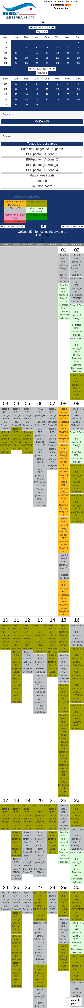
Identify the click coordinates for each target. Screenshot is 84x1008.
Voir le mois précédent (12, 226)
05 (27, 403)
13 (47, 52)
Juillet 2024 (42, 69)
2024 (45, 235)
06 (40, 403)
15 (68, 52)
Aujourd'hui (42, 31)
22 (5, 42)
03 (5, 403)
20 (47, 58)
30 (78, 63)
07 (52, 403)
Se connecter (61, 8)
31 (5, 104)
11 (47, 89)
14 (57, 52)
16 (78, 52)
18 (26, 58)
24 (5, 52)
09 (77, 403)
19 (37, 58)
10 (16, 52)
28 (57, 63)
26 (5, 63)
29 (68, 63)
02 (77, 250)
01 (63, 250)
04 (16, 403)
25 (5, 58)
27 (47, 63)
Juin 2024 (41, 27)
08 (63, 403)
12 (37, 52)
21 (57, 58)
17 (16, 58)
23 (5, 47)
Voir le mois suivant (72, 226)
